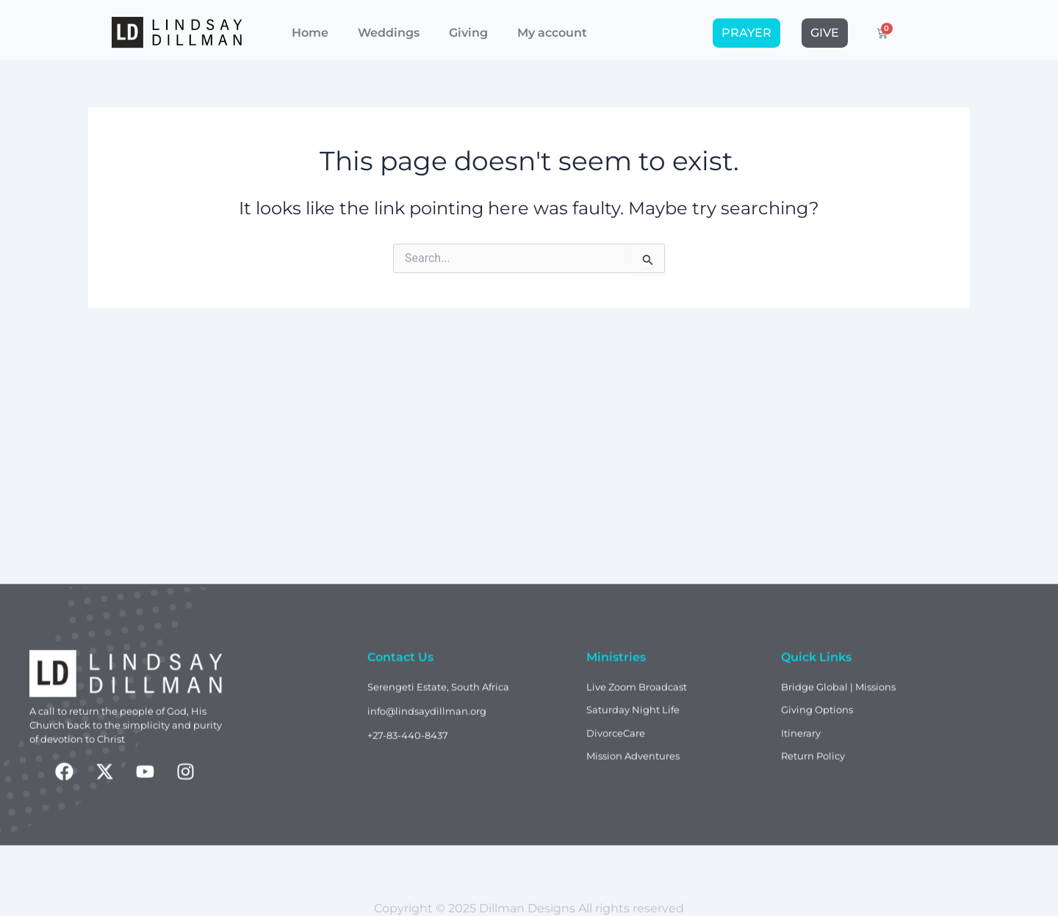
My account (552, 27)
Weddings (389, 27)
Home (310, 27)
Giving (468, 27)
